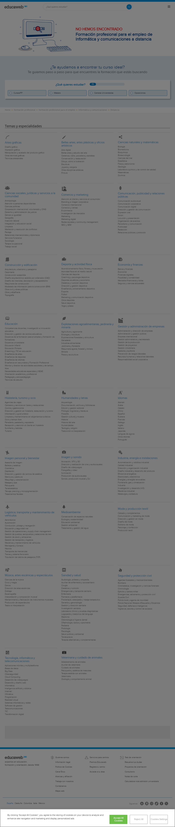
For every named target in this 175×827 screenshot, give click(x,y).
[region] (87, 818)
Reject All (138, 819)
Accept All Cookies (118, 819)
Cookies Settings (159, 819)
